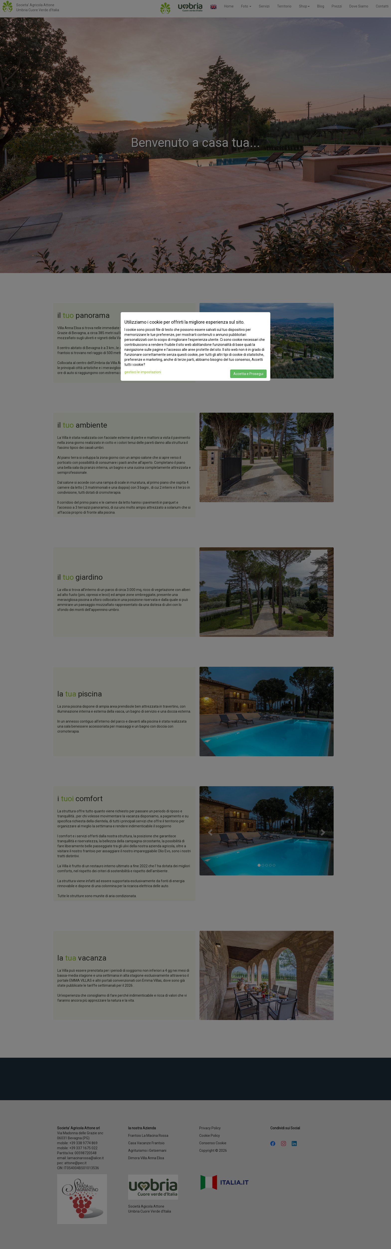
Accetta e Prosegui (248, 374)
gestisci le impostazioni (142, 372)
